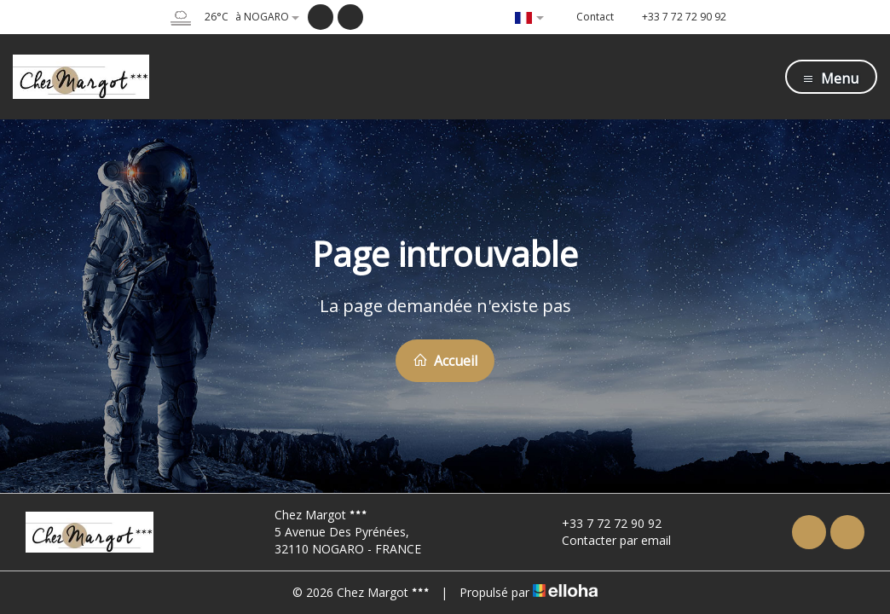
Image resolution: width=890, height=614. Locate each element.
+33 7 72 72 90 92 (602, 523)
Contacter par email (606, 540)
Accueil (445, 360)
